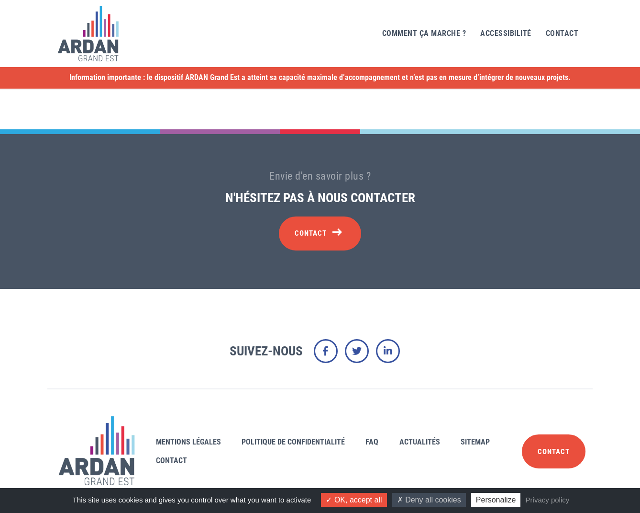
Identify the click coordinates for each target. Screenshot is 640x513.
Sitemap (475, 441)
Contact (562, 33)
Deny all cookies (429, 500)
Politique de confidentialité (293, 441)
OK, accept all (354, 500)
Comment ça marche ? (424, 33)
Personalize (496, 500)
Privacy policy (548, 500)
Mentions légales (188, 441)
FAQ (371, 441)
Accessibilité (505, 33)
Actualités (419, 441)
